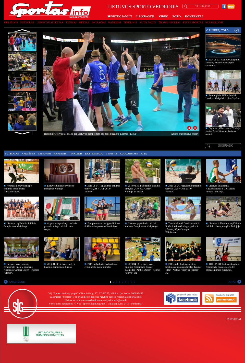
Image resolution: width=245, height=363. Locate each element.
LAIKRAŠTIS (145, 16)
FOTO (176, 16)
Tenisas (71, 22)
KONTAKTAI (194, 16)
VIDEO (163, 16)
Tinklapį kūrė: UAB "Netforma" (125, 303)
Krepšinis (11, 22)
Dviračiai (99, 22)
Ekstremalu (94, 153)
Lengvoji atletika (50, 22)
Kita (144, 153)
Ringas (84, 22)
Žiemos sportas (170, 22)
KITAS (232, 281)
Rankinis (114, 22)
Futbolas (27, 22)
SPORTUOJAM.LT (119, 16)
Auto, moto (147, 22)
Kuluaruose (214, 22)
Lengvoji (44, 153)
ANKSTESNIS (17, 281)
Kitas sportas (193, 22)
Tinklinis (130, 22)
